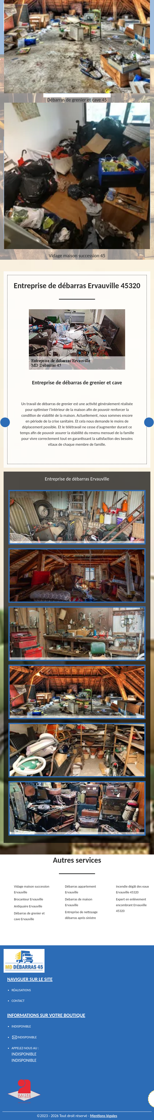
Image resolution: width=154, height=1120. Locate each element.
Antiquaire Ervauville (28, 906)
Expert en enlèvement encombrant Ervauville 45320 (131, 905)
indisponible (24, 1054)
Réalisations (21, 990)
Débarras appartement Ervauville (80, 889)
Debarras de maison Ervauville (78, 902)
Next (149, 422)
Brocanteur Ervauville (28, 899)
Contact (18, 1001)
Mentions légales (103, 1115)
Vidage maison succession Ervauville (31, 889)
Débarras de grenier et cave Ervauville (29, 916)
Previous (5, 422)
